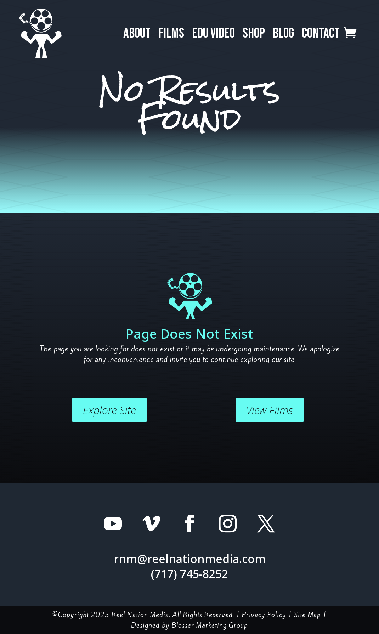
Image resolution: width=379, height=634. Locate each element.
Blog (283, 33)
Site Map (307, 614)
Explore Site (109, 410)
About (137, 33)
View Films (269, 410)
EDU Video (213, 33)
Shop (254, 33)
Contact (321, 33)
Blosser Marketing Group (210, 625)
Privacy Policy (264, 614)
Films (171, 33)
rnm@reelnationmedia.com (190, 558)
